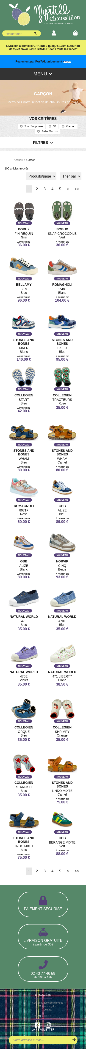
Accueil (18, 160)
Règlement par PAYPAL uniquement (42, 61)
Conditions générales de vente (47, 1002)
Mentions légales (47, 1006)
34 (52, 126)
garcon (68, 126)
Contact (47, 1009)
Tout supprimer (31, 126)
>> (77, 189)
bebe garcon (47, 131)
